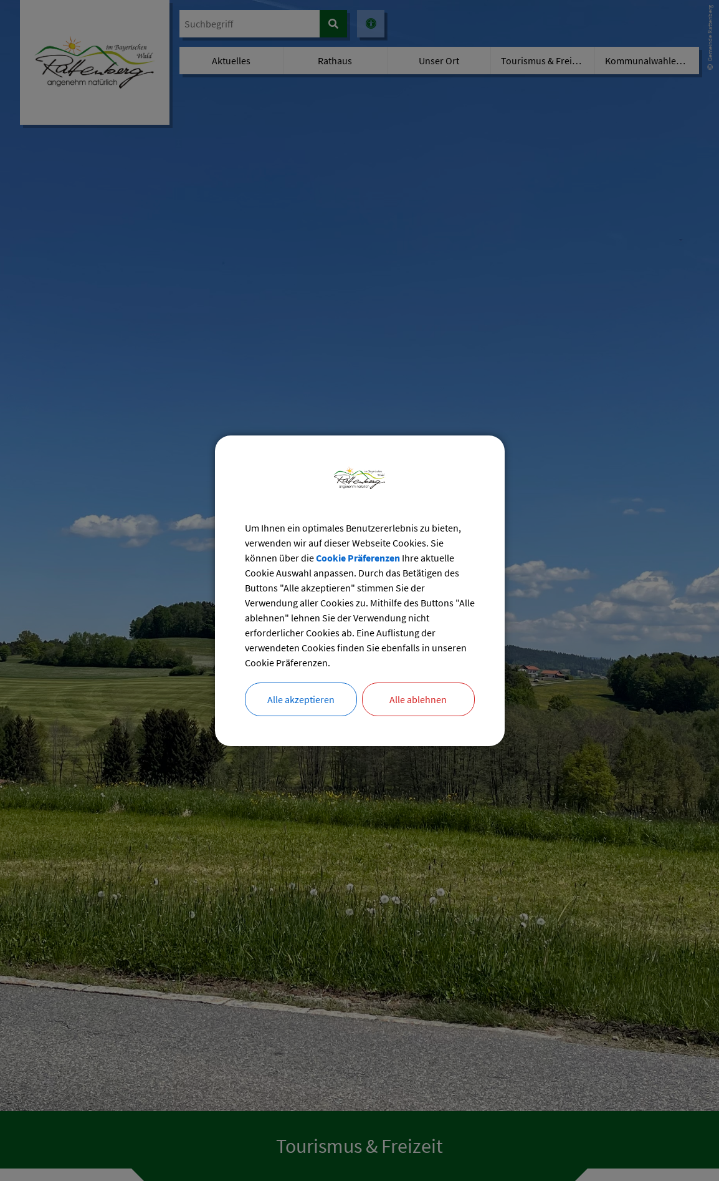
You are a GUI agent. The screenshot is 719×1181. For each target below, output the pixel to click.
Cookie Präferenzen (358, 558)
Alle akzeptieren (301, 699)
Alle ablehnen (418, 699)
